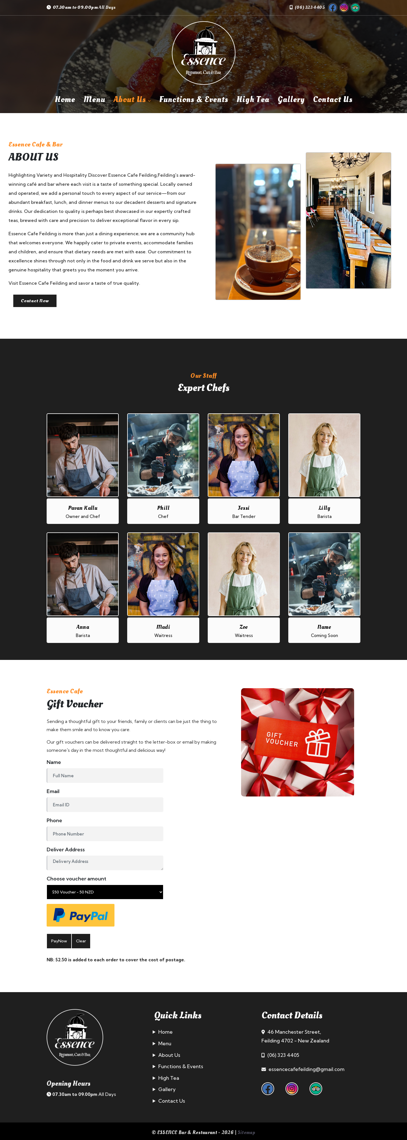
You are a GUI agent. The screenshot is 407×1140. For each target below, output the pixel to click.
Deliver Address (66, 846)
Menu (94, 99)
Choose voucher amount (76, 876)
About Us (132, 99)
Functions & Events (193, 99)
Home (65, 99)
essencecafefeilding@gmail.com (307, 1066)
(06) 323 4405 (310, 7)
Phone (54, 817)
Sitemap (246, 1129)
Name (54, 759)
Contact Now (39, 301)
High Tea (253, 99)
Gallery (291, 99)
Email (53, 788)
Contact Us (332, 99)
